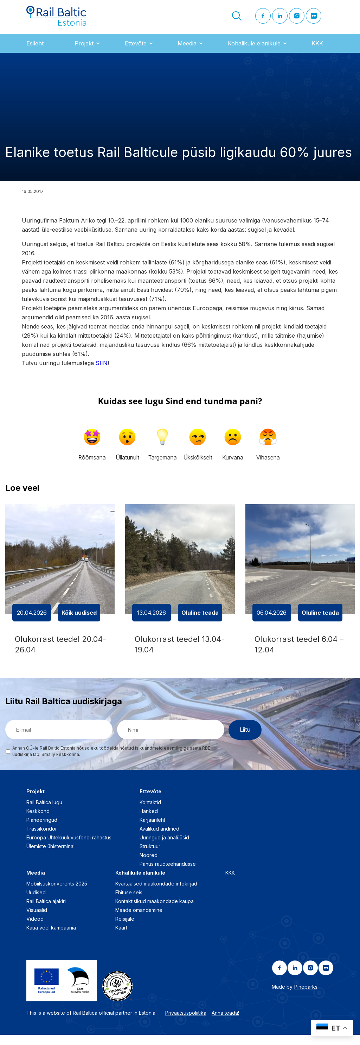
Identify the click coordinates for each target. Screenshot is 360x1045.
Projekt (84, 48)
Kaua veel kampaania (51, 938)
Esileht (35, 48)
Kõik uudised (79, 618)
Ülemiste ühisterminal (50, 856)
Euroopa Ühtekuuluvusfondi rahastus (68, 848)
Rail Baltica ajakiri (46, 911)
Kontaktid (150, 812)
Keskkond (38, 821)
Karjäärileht (152, 830)
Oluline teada (200, 618)
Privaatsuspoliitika (185, 1023)
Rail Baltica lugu (44, 812)
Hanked (149, 821)
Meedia (187, 48)
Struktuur (150, 856)
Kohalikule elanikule (254, 48)
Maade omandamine (138, 920)
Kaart (121, 938)
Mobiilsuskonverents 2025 (56, 894)
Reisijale (124, 929)
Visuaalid (36, 920)
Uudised (36, 903)
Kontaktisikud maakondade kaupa (154, 911)
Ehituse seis (128, 903)
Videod (35, 929)
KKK (317, 48)
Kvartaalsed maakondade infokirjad (156, 894)
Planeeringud (41, 830)
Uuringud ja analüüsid (164, 848)
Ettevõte (136, 48)
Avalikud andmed (159, 839)
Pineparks (305, 997)
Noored (149, 865)
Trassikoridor (41, 839)
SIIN (102, 368)
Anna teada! (225, 1023)
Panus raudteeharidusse (168, 874)
